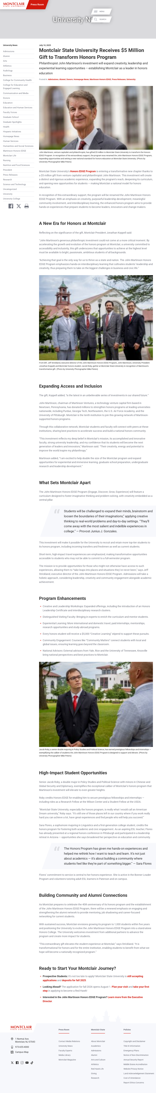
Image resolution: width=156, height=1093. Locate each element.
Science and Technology (14, 184)
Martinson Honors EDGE (14, 151)
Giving (94, 1073)
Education (8, 103)
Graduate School (11, 117)
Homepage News (11, 136)
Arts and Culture (98, 1060)
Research (7, 179)
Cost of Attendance (132, 1078)
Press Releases (10, 175)
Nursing (6, 160)
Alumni (6, 56)
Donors (6, 98)
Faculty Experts (65, 1050)
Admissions (8, 51)
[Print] (25, 206)
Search (149, 19)
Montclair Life (9, 155)
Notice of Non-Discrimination (136, 1055)
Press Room (37, 4)
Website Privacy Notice (133, 1069)
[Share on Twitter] (17, 206)
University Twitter (12, 1062)
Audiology (8, 70)
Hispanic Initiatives (12, 131)
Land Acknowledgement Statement (139, 1073)
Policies (127, 1030)
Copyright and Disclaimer (134, 1041)
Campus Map (20, 1052)
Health (6, 127)
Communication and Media (15, 93)
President (7, 170)
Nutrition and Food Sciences (16, 165)
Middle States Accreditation (135, 1064)
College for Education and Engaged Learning (15, 87)
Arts (5, 61)
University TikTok (31, 1062)
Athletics (7, 66)
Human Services (10, 141)
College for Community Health (17, 80)
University (7, 194)
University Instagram (22, 1062)
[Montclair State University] (14, 5)
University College (11, 198)
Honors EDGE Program (83, 171)
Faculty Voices (10, 112)
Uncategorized (10, 189)
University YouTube (27, 1062)
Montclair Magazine (67, 1060)
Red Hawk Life (97, 1069)
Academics (96, 1046)
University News (10, 45)
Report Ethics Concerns (134, 1082)
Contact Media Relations (69, 1041)
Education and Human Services (17, 107)
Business (7, 75)
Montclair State (98, 1030)
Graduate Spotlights (12, 122)
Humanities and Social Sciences (18, 146)
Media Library (65, 1055)
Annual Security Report (133, 1060)
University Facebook (17, 1062)
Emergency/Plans (131, 1050)
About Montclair (98, 1041)
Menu (148, 12)
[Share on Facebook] (9, 206)
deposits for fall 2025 (74, 980)
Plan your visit (120, 986)
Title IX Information (132, 1046)
